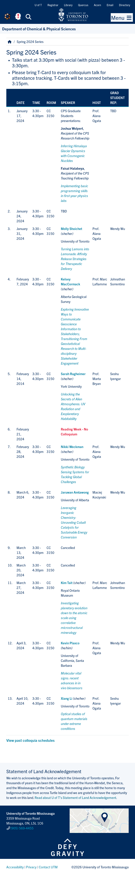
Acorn (97, 5)
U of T (38, 5)
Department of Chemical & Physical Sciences (39, 28)
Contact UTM (48, 867)
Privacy (31, 867)
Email (110, 5)
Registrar (52, 5)
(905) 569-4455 (22, 828)
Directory (124, 5)
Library (68, 5)
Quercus (83, 5)
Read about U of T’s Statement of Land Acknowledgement (75, 797)
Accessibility (15, 867)
